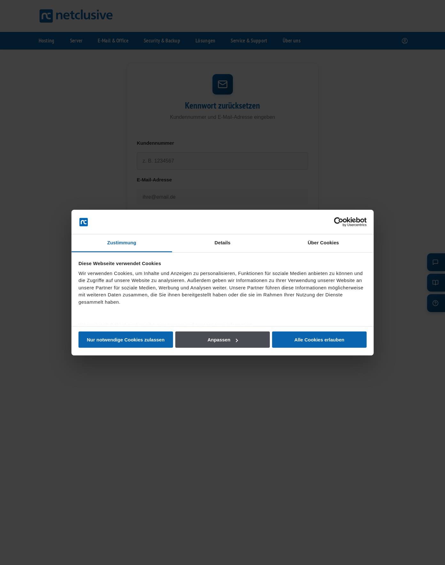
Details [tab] (223, 242)
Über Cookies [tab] (318, 242)
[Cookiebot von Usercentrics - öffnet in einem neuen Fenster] (331, 222)
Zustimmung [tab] (126, 242)
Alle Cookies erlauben (314, 339)
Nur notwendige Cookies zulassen (130, 339)
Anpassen (222, 339)
